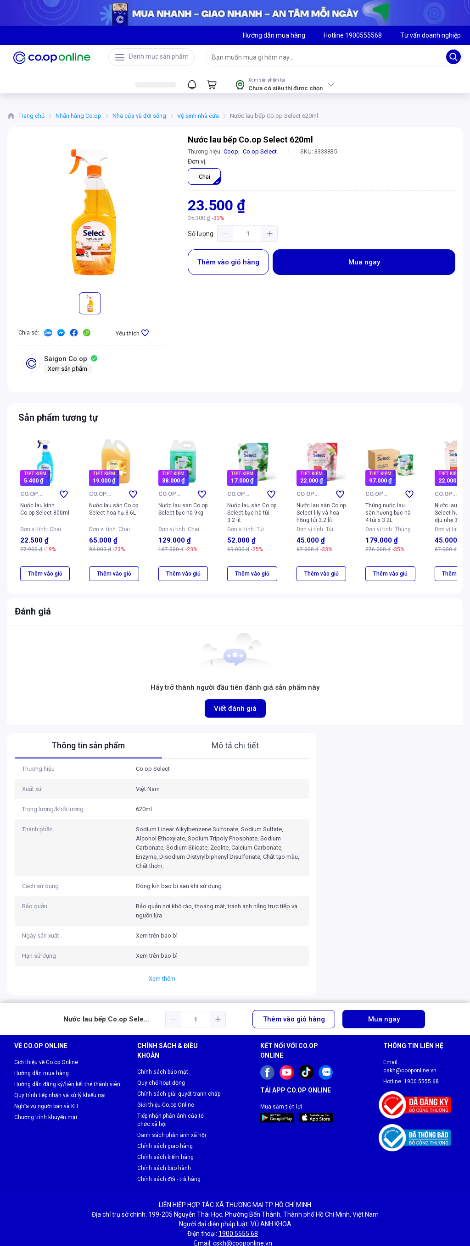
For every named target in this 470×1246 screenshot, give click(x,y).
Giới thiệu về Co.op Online (46, 1029)
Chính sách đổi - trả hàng (169, 1146)
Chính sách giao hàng (165, 1113)
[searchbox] (326, 57)
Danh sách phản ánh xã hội (171, 1102)
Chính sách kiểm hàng (165, 1124)
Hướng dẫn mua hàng (41, 1040)
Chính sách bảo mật (162, 1039)
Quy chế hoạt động (161, 1050)
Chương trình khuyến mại (45, 1084)
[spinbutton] (247, 234)
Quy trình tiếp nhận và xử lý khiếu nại (60, 1062)
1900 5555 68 (421, 1049)
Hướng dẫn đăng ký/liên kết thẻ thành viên (67, 1051)
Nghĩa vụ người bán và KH (46, 1073)
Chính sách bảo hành (164, 1135)
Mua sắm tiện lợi (281, 1074)
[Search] (453, 56)
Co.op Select (260, 151)
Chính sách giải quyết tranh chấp (178, 1061)
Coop (231, 151)
